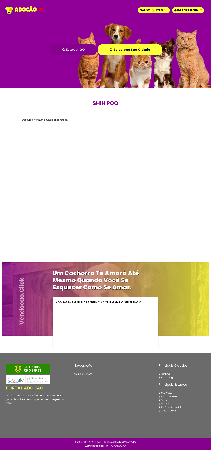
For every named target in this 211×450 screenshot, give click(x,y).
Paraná (164, 403)
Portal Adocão (25, 388)
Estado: (73, 49)
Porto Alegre (167, 377)
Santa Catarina (168, 410)
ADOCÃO (21, 10)
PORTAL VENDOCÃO (115, 445)
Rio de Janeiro (168, 396)
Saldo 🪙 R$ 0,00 (154, 10)
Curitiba (164, 374)
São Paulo (165, 393)
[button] (188, 10)
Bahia (163, 400)
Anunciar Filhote (83, 374)
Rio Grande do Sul (170, 407)
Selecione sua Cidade (130, 49)
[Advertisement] (105, 153)
